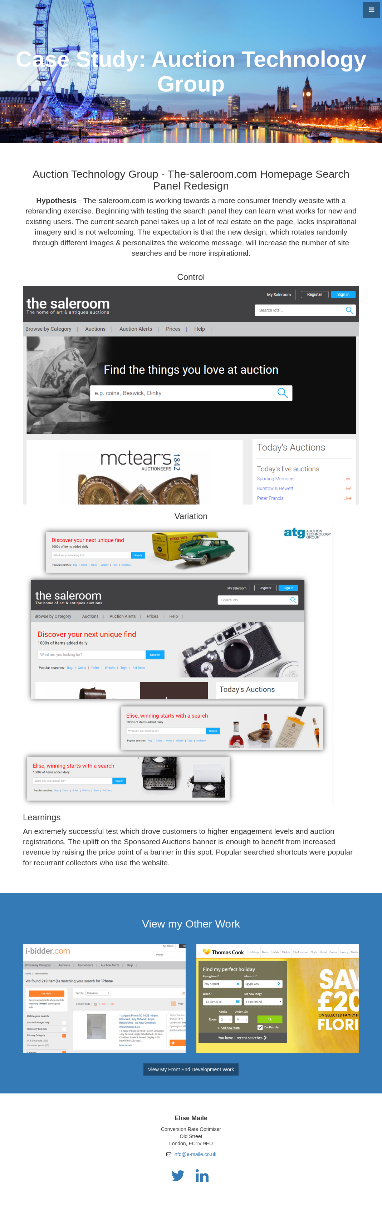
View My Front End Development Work (191, 1069)
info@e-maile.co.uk (194, 1154)
